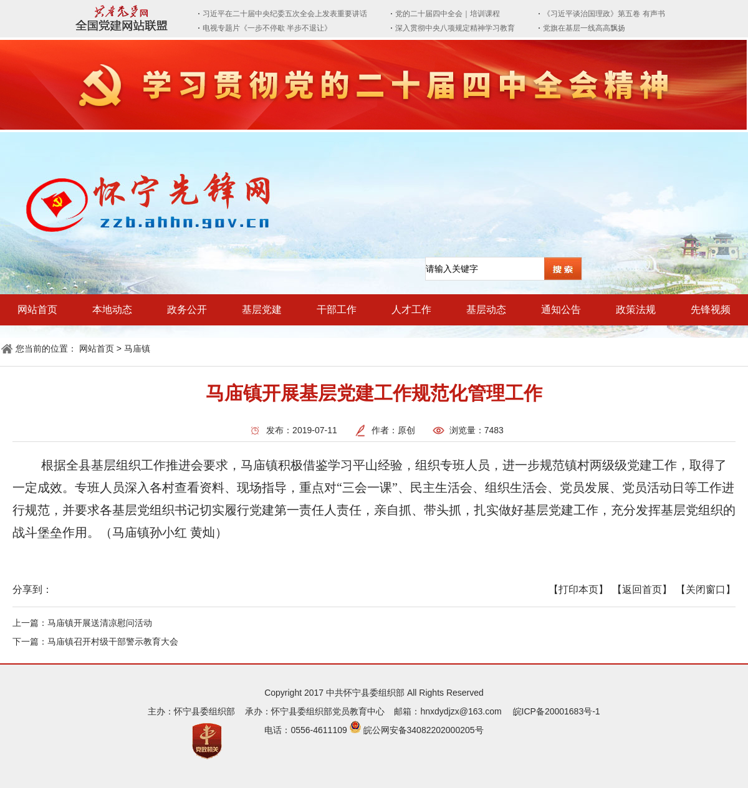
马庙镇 (137, 348)
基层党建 (262, 309)
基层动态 (486, 309)
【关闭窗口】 (706, 589)
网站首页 (37, 309)
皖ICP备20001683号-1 (556, 711)
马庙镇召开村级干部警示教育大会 (112, 641)
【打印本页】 (578, 589)
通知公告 (561, 309)
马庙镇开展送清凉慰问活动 (99, 623)
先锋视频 (711, 309)
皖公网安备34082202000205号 (423, 730)
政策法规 (636, 309)
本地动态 (112, 309)
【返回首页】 (642, 589)
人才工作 (411, 309)
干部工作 (337, 309)
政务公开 (187, 309)
